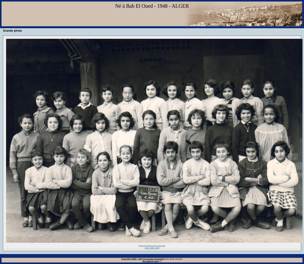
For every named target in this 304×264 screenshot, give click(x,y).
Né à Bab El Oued (151, 261)
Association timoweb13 (153, 259)
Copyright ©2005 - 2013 (132, 259)
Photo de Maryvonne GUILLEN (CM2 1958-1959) (152, 247)
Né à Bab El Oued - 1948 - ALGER (152, 6)
